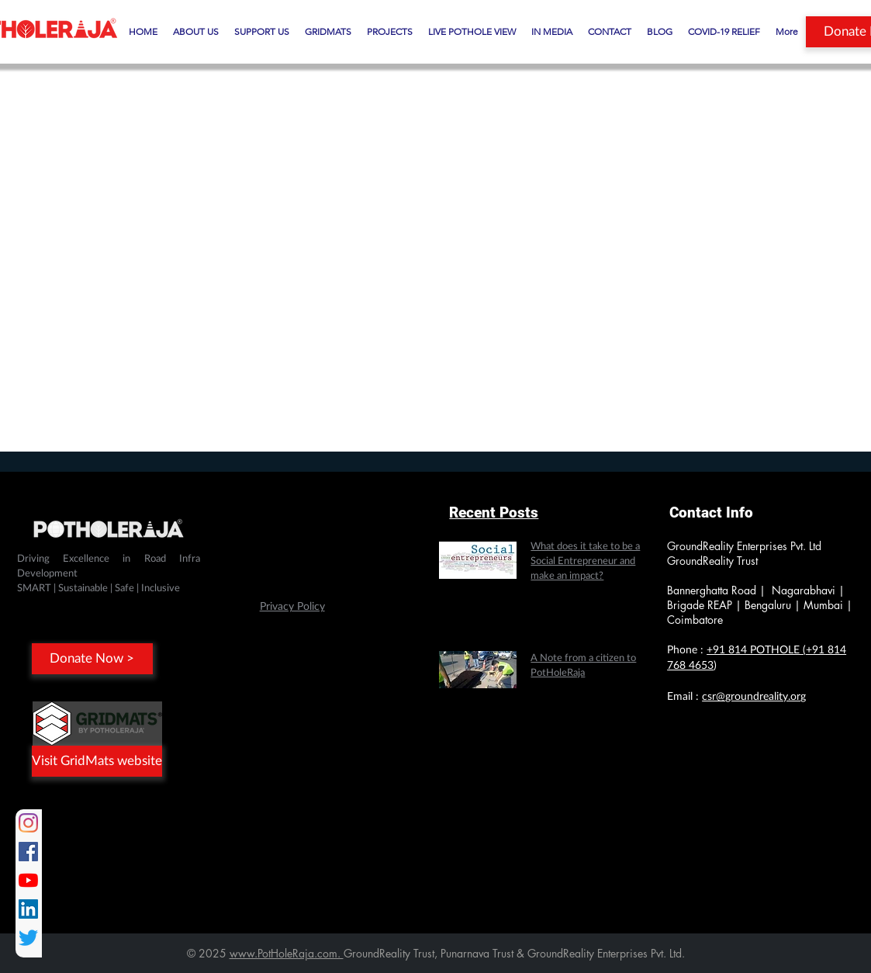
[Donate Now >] (92, 658)
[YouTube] (28, 880)
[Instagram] (28, 823)
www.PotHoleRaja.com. (287, 953)
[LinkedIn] (28, 909)
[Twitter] (28, 937)
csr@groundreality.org (754, 696)
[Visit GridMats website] (97, 761)
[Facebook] (28, 851)
